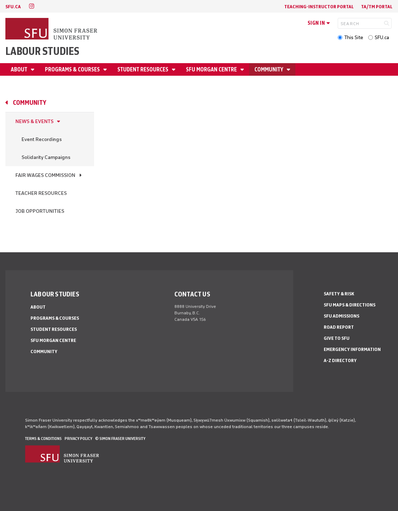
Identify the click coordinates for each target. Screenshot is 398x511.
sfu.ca (13, 7)
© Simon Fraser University (120, 438)
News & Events (34, 121)
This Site (353, 37)
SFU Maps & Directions (349, 305)
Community (269, 69)
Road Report (339, 327)
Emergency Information (352, 349)
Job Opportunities (39, 211)
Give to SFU (337, 338)
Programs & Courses (73, 69)
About (19, 69)
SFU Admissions (341, 316)
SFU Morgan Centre (212, 69)
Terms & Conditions (43, 438)
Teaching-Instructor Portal (319, 7)
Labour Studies (42, 51)
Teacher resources (41, 193)
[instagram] (31, 6)
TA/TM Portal (377, 7)
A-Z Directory (340, 360)
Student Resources (143, 69)
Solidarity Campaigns (46, 157)
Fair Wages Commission (45, 175)
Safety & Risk (339, 294)
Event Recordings (42, 139)
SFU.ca (382, 37)
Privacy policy (78, 438)
